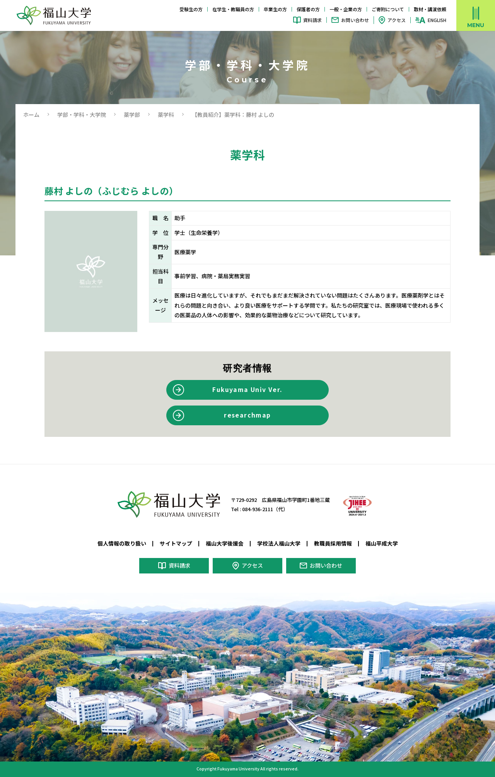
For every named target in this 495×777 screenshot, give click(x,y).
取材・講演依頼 (430, 9)
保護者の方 (308, 9)
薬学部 (132, 114)
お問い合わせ (355, 20)
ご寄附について (388, 9)
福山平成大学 (381, 543)
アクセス (396, 20)
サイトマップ (176, 543)
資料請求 (312, 20)
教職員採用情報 (333, 543)
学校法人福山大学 (278, 543)
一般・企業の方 (345, 9)
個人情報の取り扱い (121, 543)
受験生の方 (191, 9)
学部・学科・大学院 (81, 114)
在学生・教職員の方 (233, 9)
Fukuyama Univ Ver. (247, 389)
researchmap (247, 415)
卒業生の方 (275, 9)
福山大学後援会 (225, 543)
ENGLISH (437, 20)
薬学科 (166, 114)
